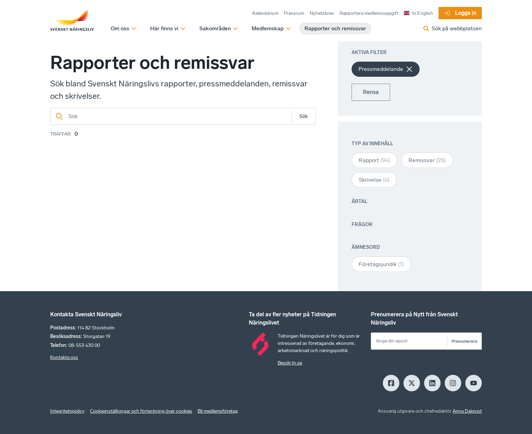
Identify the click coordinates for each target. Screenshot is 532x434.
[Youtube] (473, 383)
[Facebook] (391, 383)
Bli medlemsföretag (218, 411)
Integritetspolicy (67, 411)
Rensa (371, 92)
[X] (411, 383)
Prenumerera (464, 341)
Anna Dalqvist (467, 411)
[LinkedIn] (432, 383)
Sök (303, 116)
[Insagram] (453, 383)
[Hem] (72, 20)
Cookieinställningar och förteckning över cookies (141, 411)
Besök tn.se (290, 363)
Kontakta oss (64, 357)
